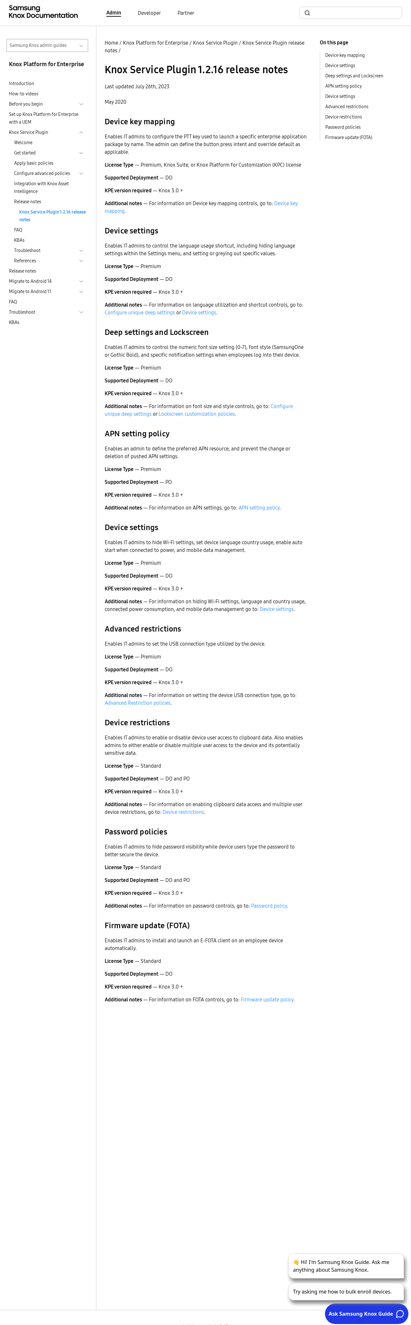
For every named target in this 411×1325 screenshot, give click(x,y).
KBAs (19, 240)
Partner (186, 12)
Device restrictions (183, 811)
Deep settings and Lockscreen (354, 76)
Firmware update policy (267, 999)
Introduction (21, 83)
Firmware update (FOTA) (348, 137)
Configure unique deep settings (140, 312)
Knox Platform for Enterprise (155, 42)
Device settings (199, 312)
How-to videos (23, 94)
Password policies (343, 127)
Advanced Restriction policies (138, 702)
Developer (149, 12)
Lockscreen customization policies (197, 413)
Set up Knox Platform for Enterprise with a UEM (43, 118)
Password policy (269, 905)
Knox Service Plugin (215, 42)
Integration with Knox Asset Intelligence (41, 187)
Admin (113, 12)
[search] (354, 13)
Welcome (23, 142)
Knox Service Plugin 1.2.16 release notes (52, 216)
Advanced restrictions (346, 106)
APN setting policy (259, 507)
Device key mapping (345, 55)
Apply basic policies (33, 163)
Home (111, 42)
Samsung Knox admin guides (38, 45)
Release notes (27, 201)
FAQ (18, 230)
